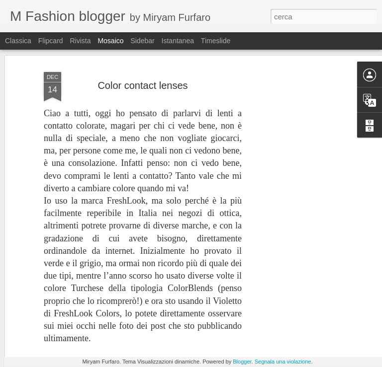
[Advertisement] (296, 197)
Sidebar (142, 41)
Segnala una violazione (283, 362)
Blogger (242, 362)
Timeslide (215, 41)
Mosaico (110, 41)
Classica (18, 41)
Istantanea (178, 41)
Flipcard (50, 41)
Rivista (80, 41)
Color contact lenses (142, 59)
